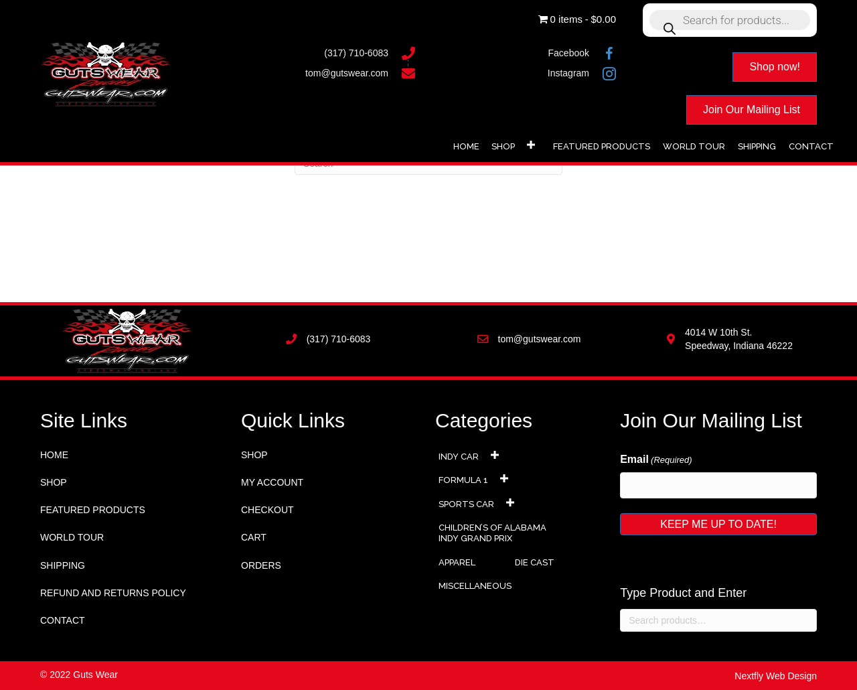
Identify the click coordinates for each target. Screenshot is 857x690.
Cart (253, 537)
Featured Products (92, 509)
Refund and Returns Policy (113, 593)
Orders (261, 565)
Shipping (62, 565)
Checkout (267, 509)
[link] (466, 145)
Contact (62, 620)
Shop (53, 482)
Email (656, 460)
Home (54, 455)
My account (272, 482)
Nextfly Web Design (775, 676)
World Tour (72, 537)
